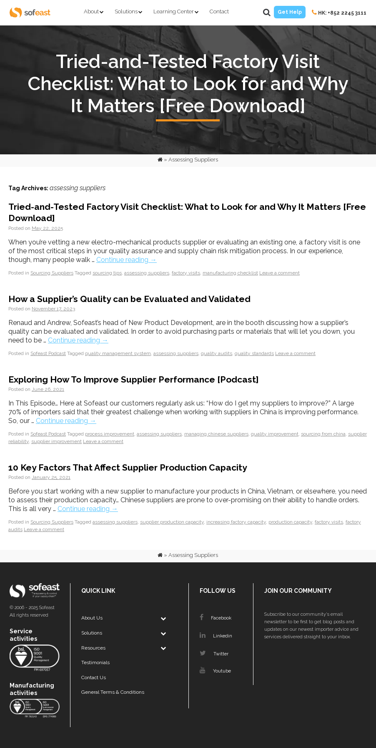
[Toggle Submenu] (163, 618)
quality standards (254, 353)
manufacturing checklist (230, 273)
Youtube (215, 671)
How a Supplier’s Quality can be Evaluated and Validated (129, 299)
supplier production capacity (172, 522)
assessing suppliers (146, 273)
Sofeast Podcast (48, 353)
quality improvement (274, 434)
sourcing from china (323, 434)
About (91, 11)
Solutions (126, 11)
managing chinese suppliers (216, 434)
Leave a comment (279, 273)
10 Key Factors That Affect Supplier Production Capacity (127, 467)
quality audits (216, 353)
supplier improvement (56, 441)
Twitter (214, 654)
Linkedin (216, 636)
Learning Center (173, 11)
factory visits (186, 273)
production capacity (290, 522)
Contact (219, 11)
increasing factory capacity (236, 522)
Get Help (290, 12)
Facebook (215, 618)
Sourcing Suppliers (51, 273)
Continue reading (126, 260)
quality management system (118, 353)
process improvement (109, 434)
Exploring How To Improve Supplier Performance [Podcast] (133, 379)
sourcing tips (107, 273)
